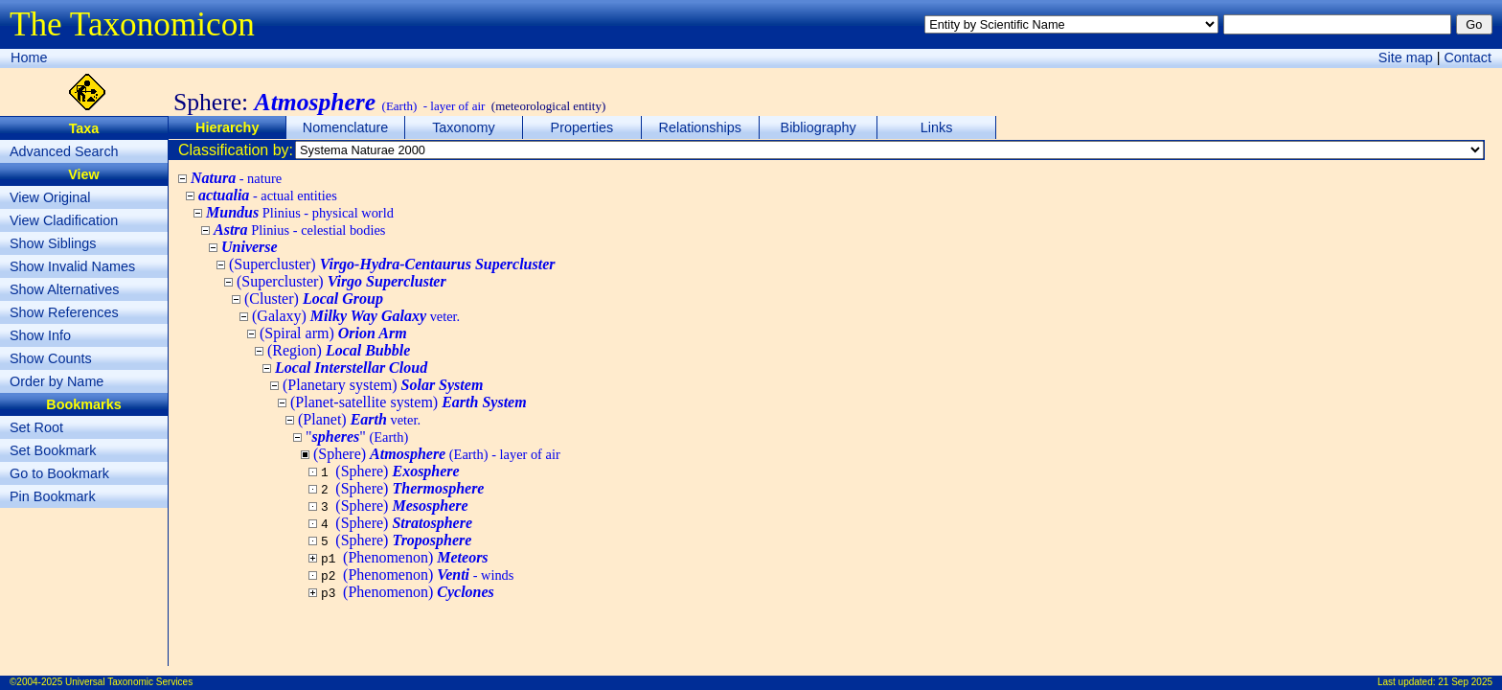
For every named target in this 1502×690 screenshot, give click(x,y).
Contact (1467, 57)
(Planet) (359, 419)
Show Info (40, 335)
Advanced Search (64, 151)
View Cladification (64, 220)
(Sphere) (397, 471)
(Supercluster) (392, 264)
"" (357, 436)
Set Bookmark (53, 450)
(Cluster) (313, 298)
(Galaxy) (356, 316)
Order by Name (56, 381)
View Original (50, 197)
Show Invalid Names (72, 266)
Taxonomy (463, 127)
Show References (64, 312)
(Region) (338, 350)
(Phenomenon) (416, 557)
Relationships (700, 127)
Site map (1405, 57)
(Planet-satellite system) (408, 402)
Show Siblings (53, 243)
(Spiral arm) (333, 333)
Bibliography (818, 127)
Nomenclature (346, 127)
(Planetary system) (383, 385)
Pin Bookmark (53, 496)
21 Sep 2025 (1465, 682)
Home (29, 57)
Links (937, 127)
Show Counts (51, 358)
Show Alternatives (64, 289)
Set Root (36, 427)
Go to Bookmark (59, 473)
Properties (582, 127)
